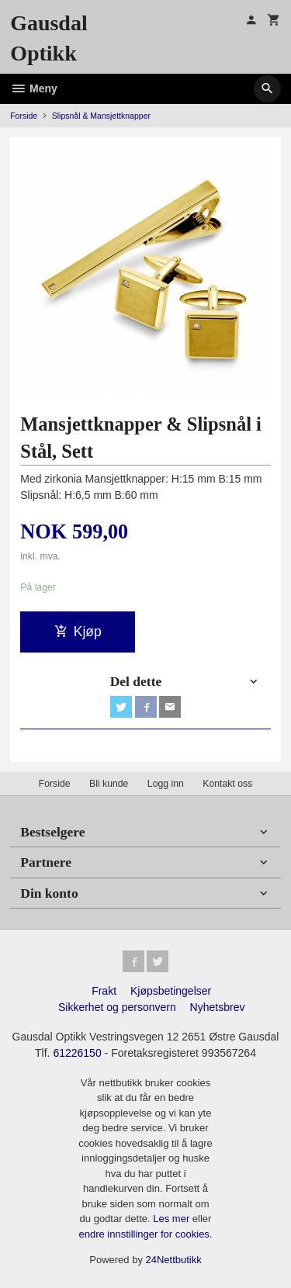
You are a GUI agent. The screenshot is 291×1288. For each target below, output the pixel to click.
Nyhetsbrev (217, 1007)
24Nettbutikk (174, 1259)
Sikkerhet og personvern (117, 1007)
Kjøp (78, 631)
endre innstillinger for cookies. (146, 1234)
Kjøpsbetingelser (170, 991)
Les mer (172, 1218)
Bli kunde (108, 783)
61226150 (77, 1053)
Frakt (104, 991)
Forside (23, 115)
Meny (33, 88)
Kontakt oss (227, 783)
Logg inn (165, 783)
